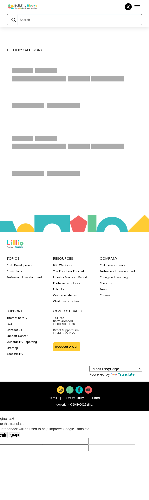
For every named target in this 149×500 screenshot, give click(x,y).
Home (53, 398)
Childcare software (113, 265)
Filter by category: (25, 49)
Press (103, 289)
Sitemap (12, 348)
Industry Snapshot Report (70, 277)
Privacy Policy (74, 398)
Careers (105, 295)
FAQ (9, 324)
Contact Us (14, 330)
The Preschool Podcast (68, 271)
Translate (123, 374)
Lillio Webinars (62, 265)
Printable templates (66, 283)
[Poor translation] (14, 435)
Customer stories (65, 295)
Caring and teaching (114, 277)
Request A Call (66, 346)
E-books (58, 289)
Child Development (20, 265)
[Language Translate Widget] (115, 369)
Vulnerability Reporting (22, 342)
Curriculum (14, 271)
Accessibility (15, 354)
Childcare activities (66, 301)
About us (106, 283)
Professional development (24, 277)
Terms (96, 398)
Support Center (17, 336)
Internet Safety (17, 318)
